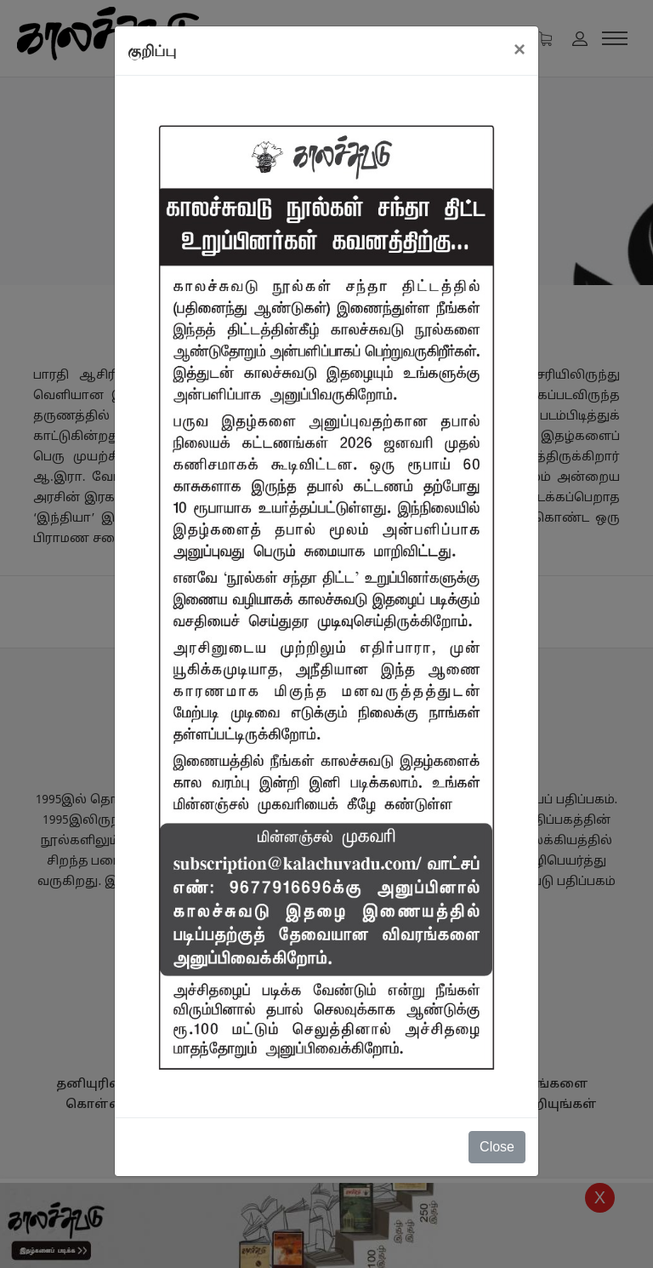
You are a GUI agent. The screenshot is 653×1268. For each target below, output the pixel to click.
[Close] (519, 49)
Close (497, 1146)
